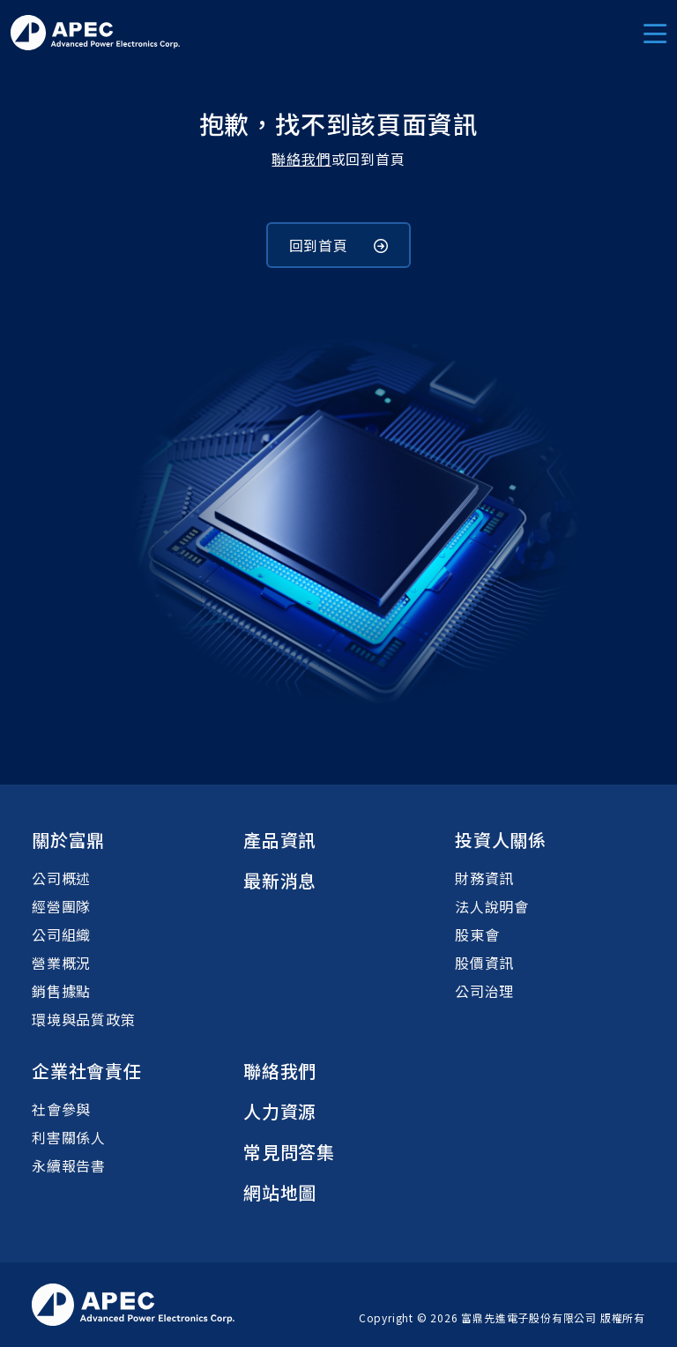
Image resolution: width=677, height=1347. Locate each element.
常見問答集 (289, 1152)
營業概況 (61, 962)
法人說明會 (492, 906)
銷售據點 (61, 990)
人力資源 (279, 1111)
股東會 (477, 934)
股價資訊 (484, 962)
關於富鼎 (68, 839)
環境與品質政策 (84, 1019)
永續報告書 (69, 1165)
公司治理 (484, 990)
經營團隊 (61, 906)
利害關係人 (69, 1137)
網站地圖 (279, 1192)
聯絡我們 (301, 158)
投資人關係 (501, 839)
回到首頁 (339, 245)
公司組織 (61, 934)
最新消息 (279, 880)
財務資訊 (484, 878)
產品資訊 (279, 839)
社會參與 (61, 1109)
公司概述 (61, 878)
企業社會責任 (87, 1070)
